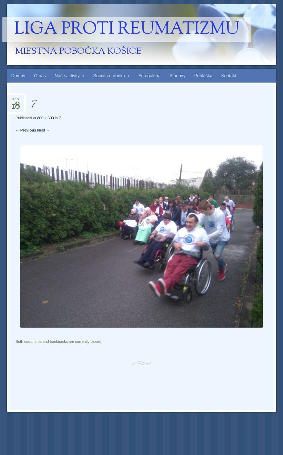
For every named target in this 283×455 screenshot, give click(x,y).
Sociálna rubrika (109, 75)
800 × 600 (45, 118)
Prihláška (203, 75)
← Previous (26, 130)
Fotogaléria (150, 75)
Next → (43, 130)
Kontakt (228, 75)
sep (16, 101)
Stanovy (177, 75)
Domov (18, 75)
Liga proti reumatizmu (126, 29)
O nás (40, 75)
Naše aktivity (67, 75)
